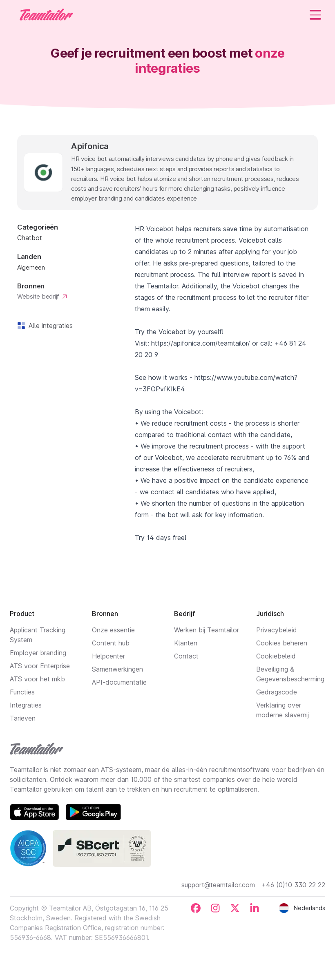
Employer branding (38, 653)
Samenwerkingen (117, 669)
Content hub (111, 643)
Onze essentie (113, 630)
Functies (22, 692)
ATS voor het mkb (37, 679)
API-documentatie (119, 682)
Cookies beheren (281, 643)
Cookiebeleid (276, 656)
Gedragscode (276, 692)
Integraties (26, 705)
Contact (186, 656)
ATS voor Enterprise (40, 666)
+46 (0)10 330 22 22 (293, 885)
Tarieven (23, 718)
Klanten (185, 643)
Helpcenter (108, 656)
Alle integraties (49, 325)
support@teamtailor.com (218, 885)
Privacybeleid (276, 630)
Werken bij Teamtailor (206, 630)
